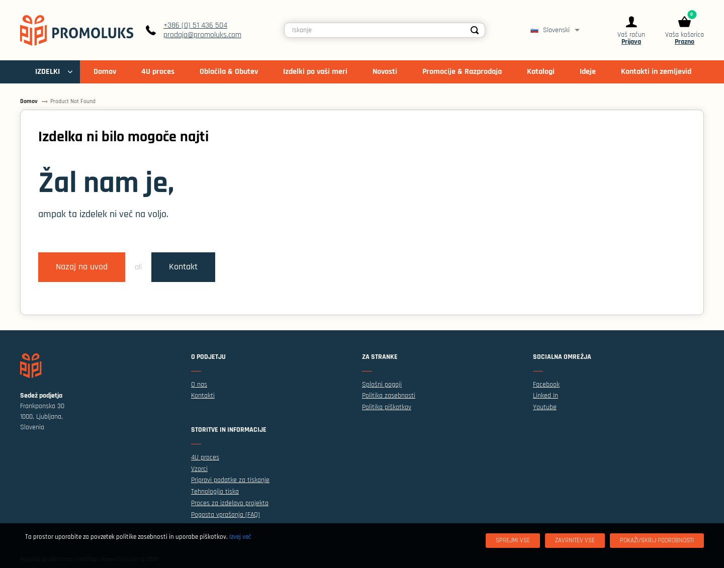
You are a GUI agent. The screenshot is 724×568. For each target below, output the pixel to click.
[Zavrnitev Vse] (575, 540)
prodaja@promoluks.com (202, 35)
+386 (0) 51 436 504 (195, 25)
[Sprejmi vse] (513, 540)
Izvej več (240, 537)
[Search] (474, 30)
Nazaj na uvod (82, 266)
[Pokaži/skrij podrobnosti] (657, 540)
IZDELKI (47, 71)
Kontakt (183, 266)
